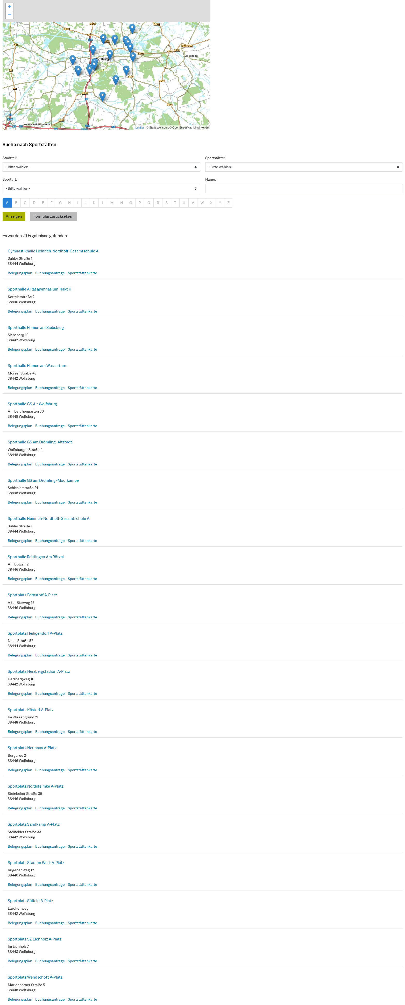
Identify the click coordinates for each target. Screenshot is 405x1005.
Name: (210, 179)
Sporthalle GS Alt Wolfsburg (32, 404)
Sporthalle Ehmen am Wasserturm (37, 365)
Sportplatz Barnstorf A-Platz (32, 595)
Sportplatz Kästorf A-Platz (31, 709)
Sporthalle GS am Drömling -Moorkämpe (43, 480)
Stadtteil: (10, 157)
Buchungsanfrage (50, 273)
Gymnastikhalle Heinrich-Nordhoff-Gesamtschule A (53, 251)
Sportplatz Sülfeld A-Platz (30, 900)
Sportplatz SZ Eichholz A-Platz (34, 939)
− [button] (9, 15)
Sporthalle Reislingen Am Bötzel (36, 557)
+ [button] (9, 7)
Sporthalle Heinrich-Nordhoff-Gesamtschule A (48, 518)
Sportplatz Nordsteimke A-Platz (35, 786)
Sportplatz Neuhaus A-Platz (32, 748)
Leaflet (140, 127)
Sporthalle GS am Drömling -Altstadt (40, 442)
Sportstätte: (215, 157)
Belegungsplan (20, 273)
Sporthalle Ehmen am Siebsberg (36, 327)
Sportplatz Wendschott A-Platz (35, 977)
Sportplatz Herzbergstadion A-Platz (39, 671)
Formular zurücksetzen (53, 216)
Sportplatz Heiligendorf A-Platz (35, 633)
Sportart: (10, 179)
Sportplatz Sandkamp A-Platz (34, 824)
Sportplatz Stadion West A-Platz (36, 862)
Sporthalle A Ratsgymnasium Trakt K (39, 289)
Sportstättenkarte (82, 273)
